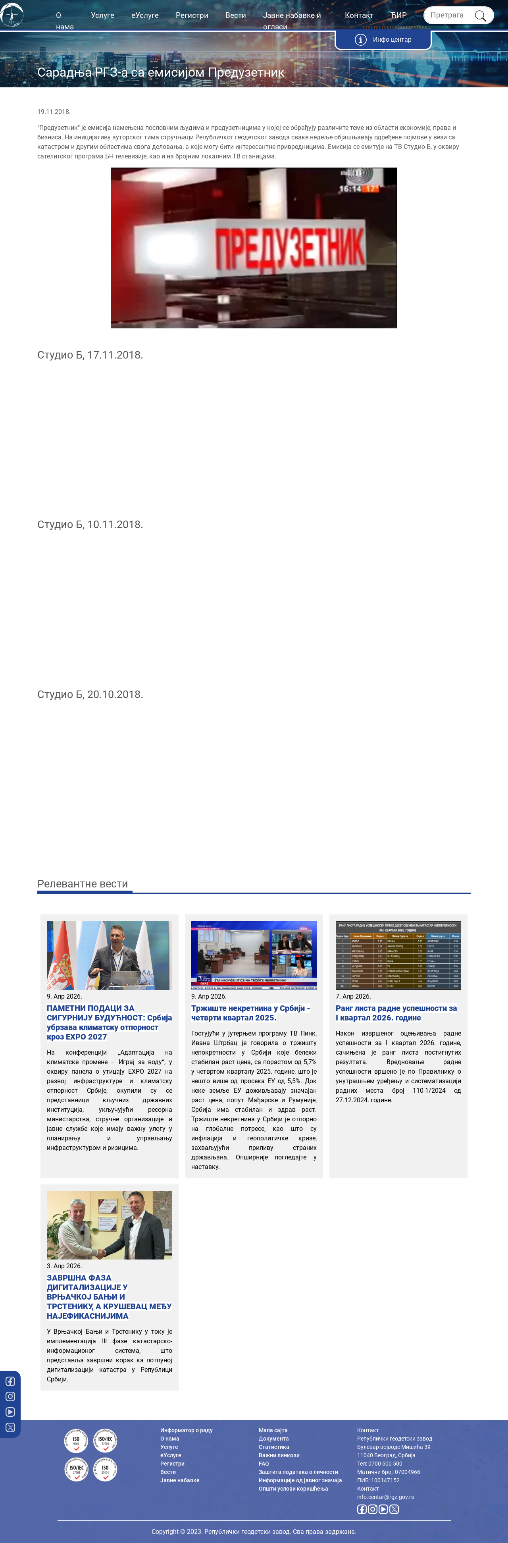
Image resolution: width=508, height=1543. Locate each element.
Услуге (102, 15)
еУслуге (145, 15)
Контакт (359, 15)
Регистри (192, 15)
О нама (65, 21)
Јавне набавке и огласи (292, 21)
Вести (235, 15)
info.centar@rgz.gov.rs (385, 1497)
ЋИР (399, 15)
